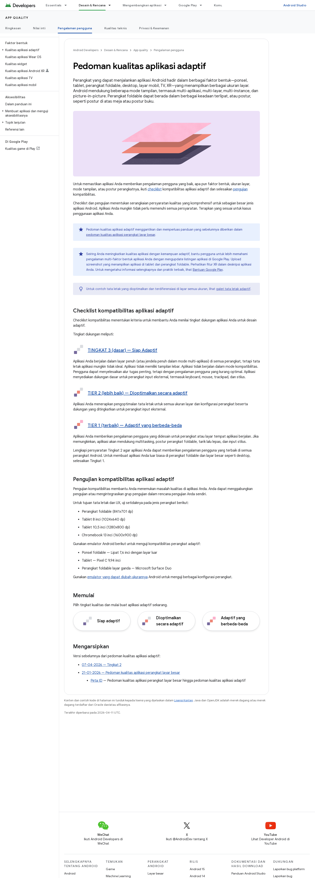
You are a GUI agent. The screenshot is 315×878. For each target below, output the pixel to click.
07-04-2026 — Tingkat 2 (101, 665)
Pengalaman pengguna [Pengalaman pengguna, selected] (75, 28)
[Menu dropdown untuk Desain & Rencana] (111, 5)
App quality (16, 18)
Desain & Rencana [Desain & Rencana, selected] (92, 5)
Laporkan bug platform (289, 869)
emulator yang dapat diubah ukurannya (117, 577)
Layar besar (156, 873)
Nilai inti (39, 28)
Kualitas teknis (115, 28)
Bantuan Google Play (208, 270)
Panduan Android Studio (248, 873)
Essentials (54, 5)
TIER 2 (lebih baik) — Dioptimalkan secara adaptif (137, 393)
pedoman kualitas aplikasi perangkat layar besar (120, 235)
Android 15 (197, 869)
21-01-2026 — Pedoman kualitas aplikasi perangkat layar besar (131, 673)
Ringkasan (13, 28)
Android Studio (294, 5)
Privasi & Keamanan (154, 28)
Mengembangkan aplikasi (142, 5)
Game (110, 869)
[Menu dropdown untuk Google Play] (203, 5)
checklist (155, 189)
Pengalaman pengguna (169, 50)
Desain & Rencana (116, 50)
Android (69, 873)
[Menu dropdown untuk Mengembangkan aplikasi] (167, 5)
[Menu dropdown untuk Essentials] (68, 5)
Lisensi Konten (183, 700)
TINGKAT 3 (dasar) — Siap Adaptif (122, 350)
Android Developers (85, 50)
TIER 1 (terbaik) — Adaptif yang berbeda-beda (135, 425)
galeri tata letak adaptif (233, 289)
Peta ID (96, 680)
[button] (28, 50)
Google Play (187, 5)
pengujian (240, 189)
